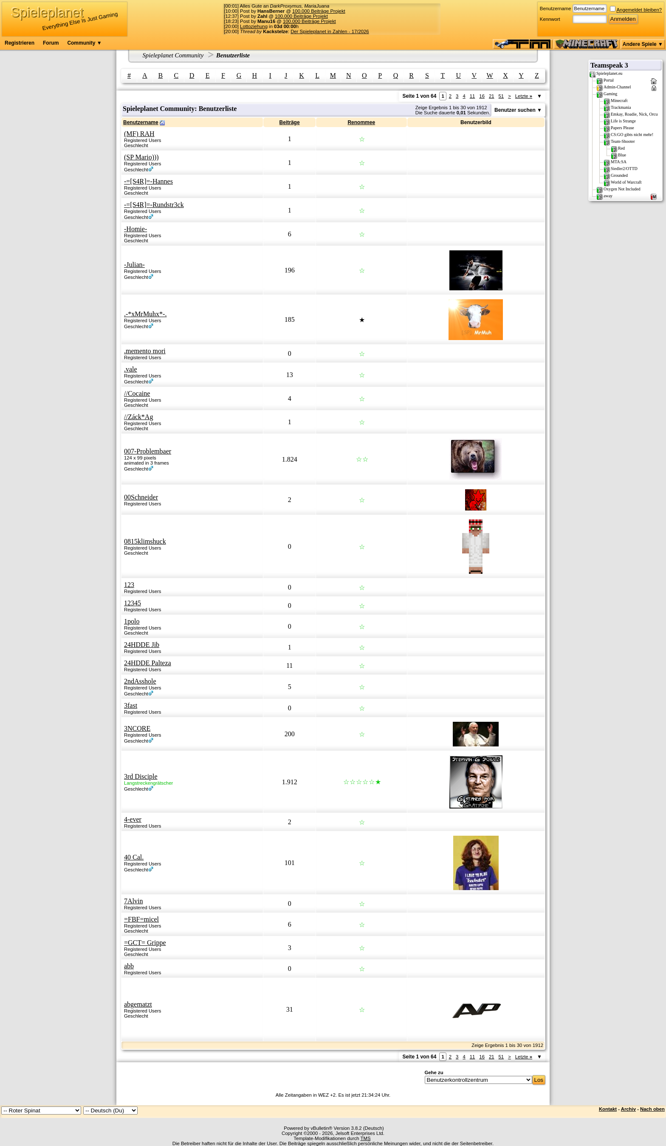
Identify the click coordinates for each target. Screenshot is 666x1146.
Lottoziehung (254, 26)
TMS (366, 1138)
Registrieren (19, 43)
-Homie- (135, 229)
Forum (51, 43)
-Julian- (134, 264)
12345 (132, 603)
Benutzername (555, 8)
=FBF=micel (141, 919)
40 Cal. (134, 857)
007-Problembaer (147, 451)
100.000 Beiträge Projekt (318, 11)
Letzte (523, 96)
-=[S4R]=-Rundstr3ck (154, 204)
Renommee (361, 122)
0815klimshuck (145, 541)
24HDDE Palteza (147, 663)
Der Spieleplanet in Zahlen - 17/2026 (330, 31)
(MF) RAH (139, 133)
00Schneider (141, 497)
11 (472, 96)
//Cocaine (137, 393)
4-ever (132, 819)
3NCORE (137, 728)
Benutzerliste (233, 55)
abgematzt (138, 1004)
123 (129, 584)
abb (129, 966)
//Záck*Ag (138, 416)
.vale (130, 369)
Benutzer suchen (515, 110)
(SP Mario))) (141, 157)
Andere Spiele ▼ (643, 44)
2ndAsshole (140, 681)
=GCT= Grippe (145, 942)
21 (491, 96)
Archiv (628, 1109)
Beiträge (289, 122)
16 (482, 96)
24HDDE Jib (141, 644)
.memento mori (145, 351)
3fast (130, 705)
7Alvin (133, 901)
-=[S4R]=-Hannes (148, 181)
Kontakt (608, 1109)
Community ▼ (84, 43)
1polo (131, 621)
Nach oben (652, 1109)
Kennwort (550, 19)
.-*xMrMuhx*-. (145, 314)
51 (501, 96)
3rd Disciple (141, 776)
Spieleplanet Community (173, 55)
